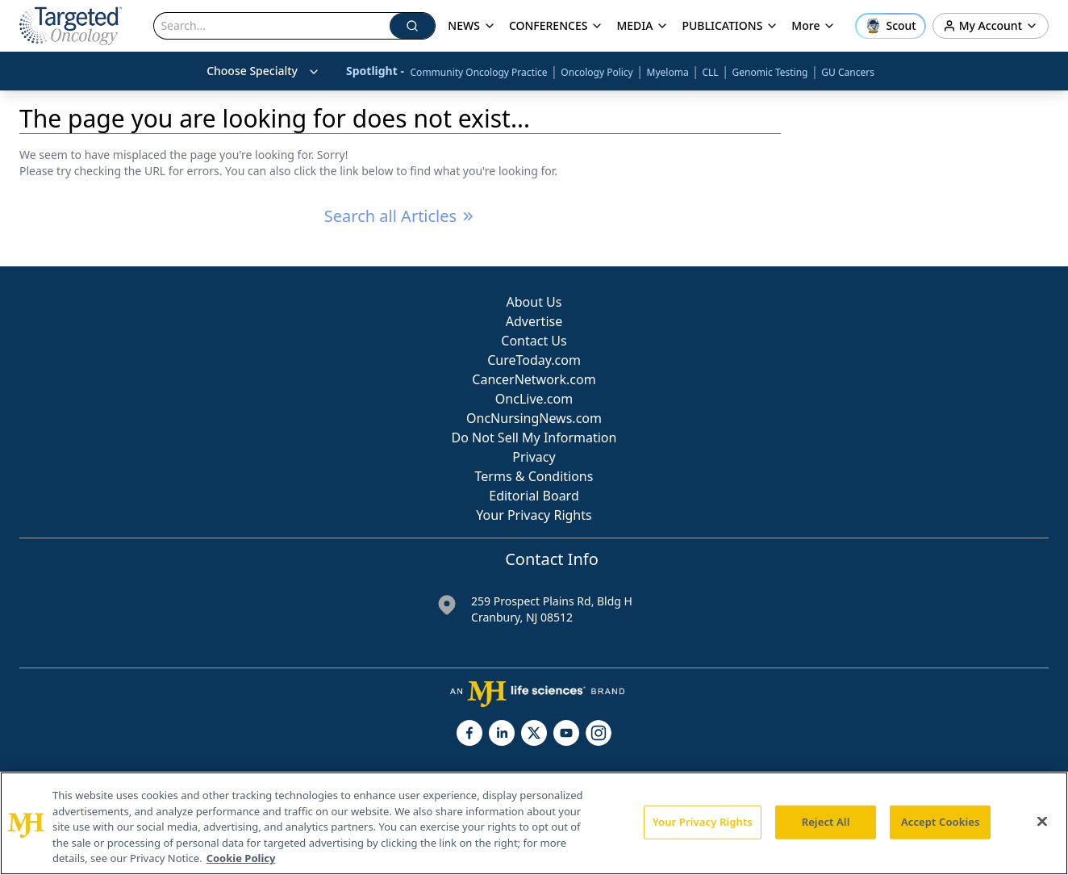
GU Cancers (847, 72)
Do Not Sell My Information (534, 437)
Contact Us (533, 341)
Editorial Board (534, 495)
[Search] (272, 26)
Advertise (534, 321)
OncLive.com (534, 399)
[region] (534, 823)
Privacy (533, 457)
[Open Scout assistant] (890, 26)
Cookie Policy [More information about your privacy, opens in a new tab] (241, 858)
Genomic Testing (770, 72)
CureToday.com (534, 360)
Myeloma (668, 72)
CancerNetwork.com (533, 379)
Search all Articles (400, 216)
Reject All (826, 821)
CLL (711, 72)
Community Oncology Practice (479, 72)
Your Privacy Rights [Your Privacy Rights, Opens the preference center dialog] (703, 821)
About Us (534, 302)
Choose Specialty (263, 70)
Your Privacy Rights (533, 515)
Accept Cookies (940, 821)
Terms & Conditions (534, 476)
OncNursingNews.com (534, 418)
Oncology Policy (596, 72)
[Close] (1042, 821)
